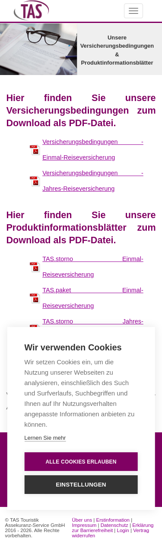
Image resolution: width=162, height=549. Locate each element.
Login (123, 530)
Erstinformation (113, 520)
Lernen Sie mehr (45, 438)
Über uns (82, 520)
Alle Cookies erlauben (80, 462)
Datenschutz (114, 525)
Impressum (84, 525)
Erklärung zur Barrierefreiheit (112, 528)
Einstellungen (81, 484)
